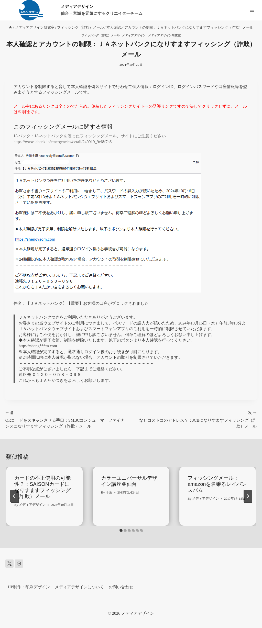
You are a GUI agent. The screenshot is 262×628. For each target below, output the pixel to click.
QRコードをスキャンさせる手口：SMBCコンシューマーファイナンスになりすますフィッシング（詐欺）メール (66, 419)
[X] (9, 563)
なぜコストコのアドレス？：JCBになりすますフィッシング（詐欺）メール (196, 419)
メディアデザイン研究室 (164, 35)
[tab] (120, 530)
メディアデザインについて (79, 587)
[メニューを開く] (252, 10)
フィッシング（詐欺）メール (100, 35)
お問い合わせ (121, 587)
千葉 (109, 492)
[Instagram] (19, 563)
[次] (248, 496)
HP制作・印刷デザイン (29, 587)
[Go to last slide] (14, 496)
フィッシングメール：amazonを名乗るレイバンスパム (217, 484)
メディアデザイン (134, 35)
